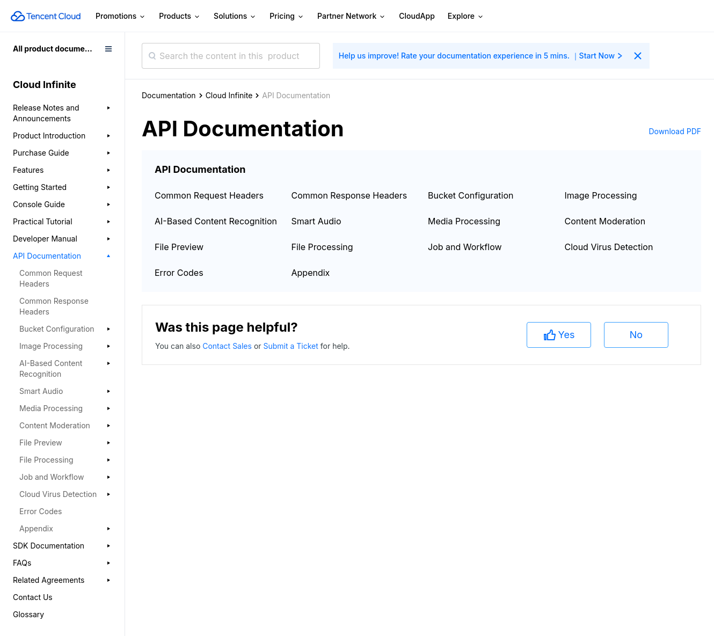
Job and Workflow (465, 247)
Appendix (311, 272)
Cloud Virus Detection (609, 247)
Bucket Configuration (471, 195)
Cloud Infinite (229, 95)
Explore (466, 16)
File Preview (179, 247)
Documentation (169, 95)
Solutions (235, 16)
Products (180, 16)
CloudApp (417, 15)
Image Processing (601, 195)
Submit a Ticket (291, 345)
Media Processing (464, 221)
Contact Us (33, 597)
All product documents (54, 48)
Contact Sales (228, 345)
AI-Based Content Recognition (216, 221)
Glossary (28, 614)
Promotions (121, 16)
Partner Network (351, 16)
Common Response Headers (54, 306)
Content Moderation (605, 221)
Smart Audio (316, 221)
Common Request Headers (51, 278)
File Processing (322, 247)
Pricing (286, 16)
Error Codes (40, 511)
